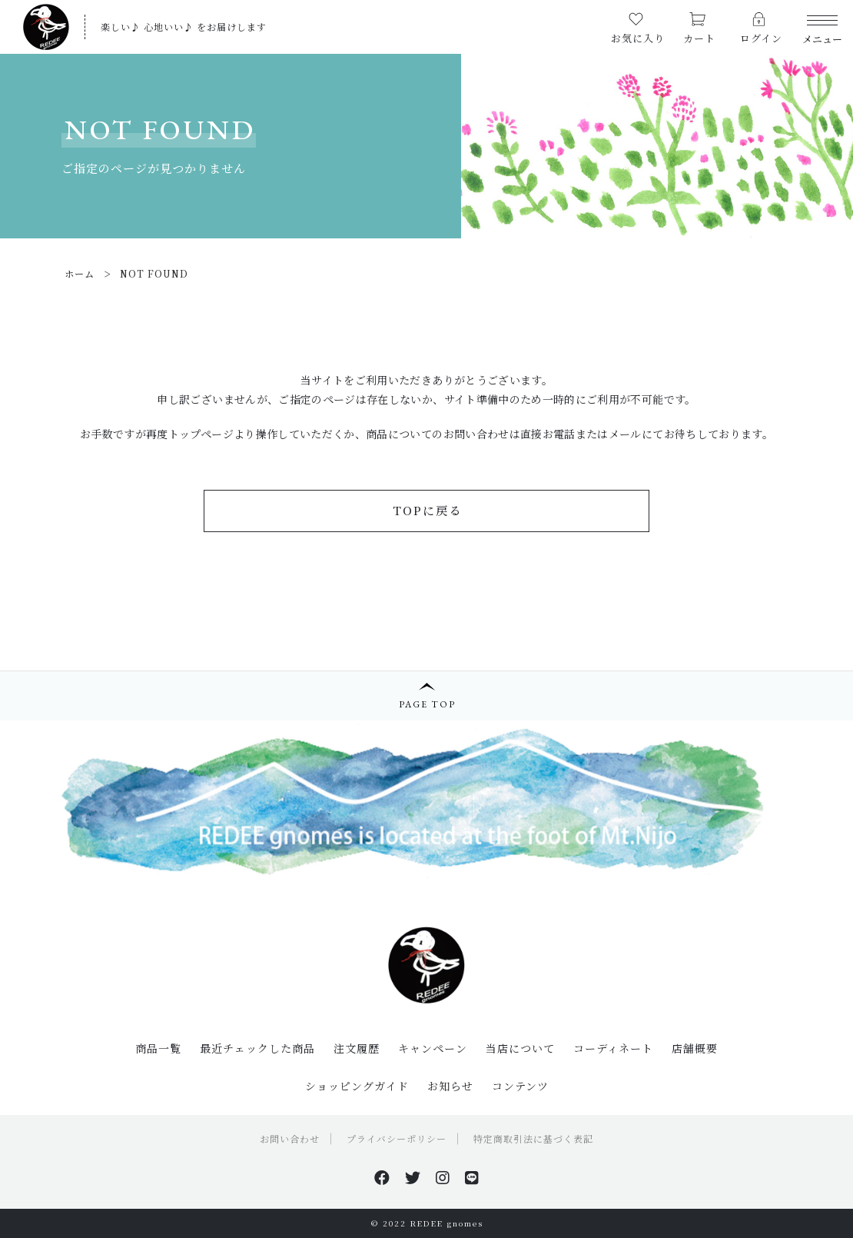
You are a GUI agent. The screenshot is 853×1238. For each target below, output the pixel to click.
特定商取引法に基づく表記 (533, 1138)
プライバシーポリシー (396, 1138)
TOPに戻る (427, 510)
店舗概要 (695, 1048)
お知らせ (450, 1085)
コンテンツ (520, 1085)
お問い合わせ (290, 1138)
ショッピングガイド (357, 1085)
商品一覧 (158, 1048)
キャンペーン (432, 1048)
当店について (520, 1048)
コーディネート (613, 1048)
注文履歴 (357, 1048)
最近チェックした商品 (257, 1048)
